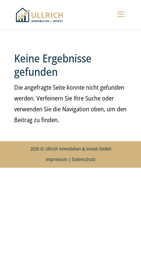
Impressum (56, 159)
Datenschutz (84, 159)
